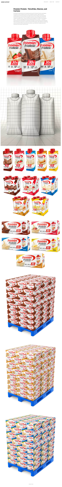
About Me (52, 2)
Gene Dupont (5, 2)
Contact (57, 2)
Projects (46, 2)
